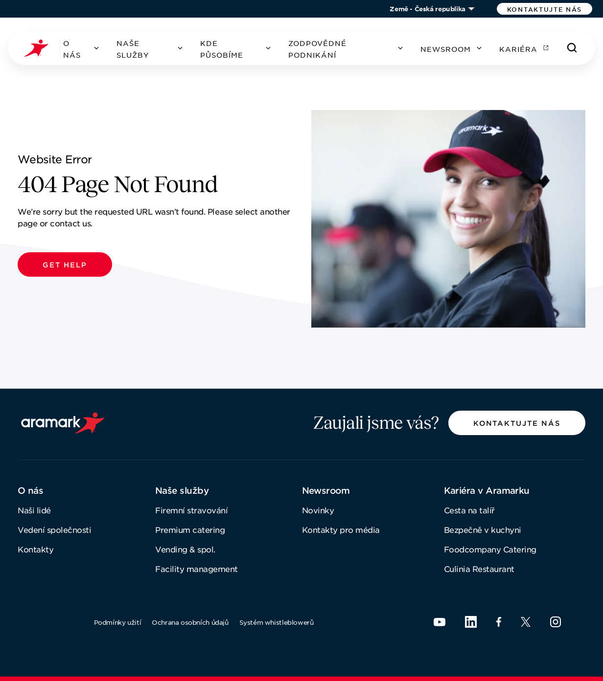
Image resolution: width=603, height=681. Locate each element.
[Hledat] (572, 48)
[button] (544, 9)
